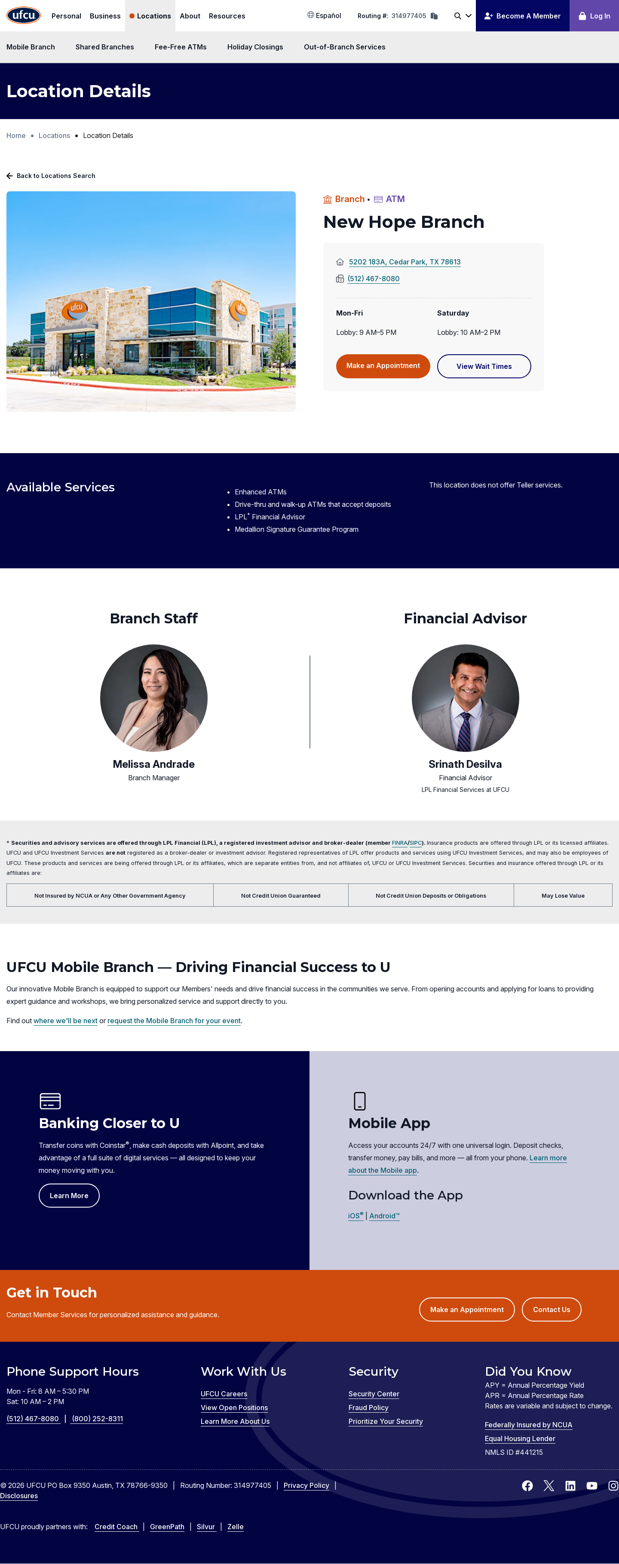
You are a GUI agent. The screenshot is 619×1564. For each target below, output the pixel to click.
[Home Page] (23, 15)
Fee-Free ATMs (181, 47)
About (190, 16)
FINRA (400, 843)
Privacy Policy (306, 1485)
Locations (154, 16)
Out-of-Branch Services (345, 47)
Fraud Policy (369, 1407)
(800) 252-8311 (97, 1418)
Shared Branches (105, 47)
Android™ (384, 1215)
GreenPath (167, 1526)
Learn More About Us (235, 1421)
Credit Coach (117, 1526)
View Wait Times (494, 369)
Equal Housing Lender (520, 1438)
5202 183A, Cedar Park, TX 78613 (418, 262)
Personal (66, 16)
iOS (356, 1215)
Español (324, 15)
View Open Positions (234, 1407)
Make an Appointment (388, 369)
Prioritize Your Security (386, 1421)
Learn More (69, 1195)
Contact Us (551, 1309)
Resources (227, 16)
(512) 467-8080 (368, 278)
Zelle (235, 1526)
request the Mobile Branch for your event (174, 1020)
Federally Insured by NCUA (529, 1424)
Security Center (374, 1393)
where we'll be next (66, 1020)
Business (105, 16)
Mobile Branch (30, 47)
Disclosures (19, 1495)
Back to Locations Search (56, 175)
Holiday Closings (255, 47)
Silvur (207, 1526)
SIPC (416, 843)
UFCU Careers (224, 1393)
